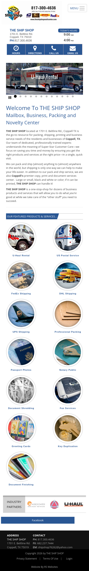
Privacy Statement (27, 558)
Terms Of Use (50, 558)
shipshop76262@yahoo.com (55, 547)
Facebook (38, 520)
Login (69, 558)
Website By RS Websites (44, 567)
